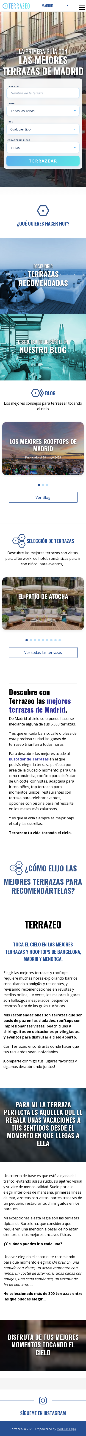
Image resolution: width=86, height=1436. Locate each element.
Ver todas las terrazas (43, 652)
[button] (39, 485)
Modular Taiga (66, 1429)
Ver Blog (43, 497)
